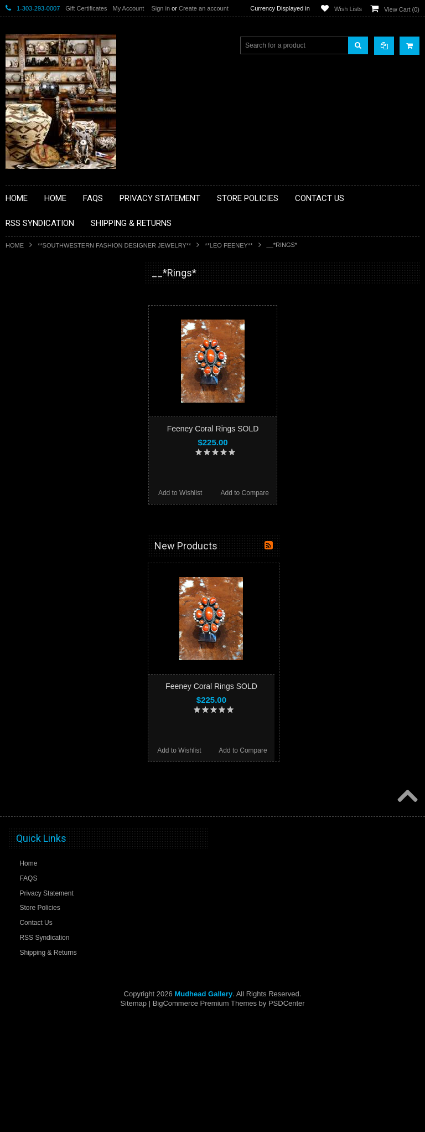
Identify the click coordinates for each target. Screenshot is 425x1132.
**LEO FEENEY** (228, 245)
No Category (30, 654)
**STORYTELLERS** (43, 636)
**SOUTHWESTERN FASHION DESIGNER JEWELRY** (114, 245)
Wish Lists (348, 9)
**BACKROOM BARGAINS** (54, 298)
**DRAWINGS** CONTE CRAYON (62, 411)
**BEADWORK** (36, 364)
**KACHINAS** (34, 448)
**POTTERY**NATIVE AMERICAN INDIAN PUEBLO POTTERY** (63, 612)
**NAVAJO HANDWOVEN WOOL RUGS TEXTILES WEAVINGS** (72, 556)
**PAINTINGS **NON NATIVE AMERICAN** (56, 340)
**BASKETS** (32, 317)
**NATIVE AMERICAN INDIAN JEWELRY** (57, 500)
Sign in (160, 8)
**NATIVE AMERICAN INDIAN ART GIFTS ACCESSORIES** (64, 472)
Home (15, 245)
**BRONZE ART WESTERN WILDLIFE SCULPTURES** (69, 387)
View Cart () (401, 9)
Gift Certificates (86, 8)
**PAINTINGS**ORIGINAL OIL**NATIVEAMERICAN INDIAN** (64, 528)
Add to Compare (245, 493)
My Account (128, 8)
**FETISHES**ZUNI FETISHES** (61, 430)
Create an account (204, 8)
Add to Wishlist (180, 493)
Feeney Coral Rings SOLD (213, 428)
